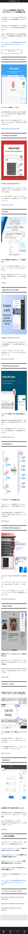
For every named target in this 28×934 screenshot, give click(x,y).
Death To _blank (5, 753)
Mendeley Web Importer (8, 437)
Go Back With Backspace (8, 599)
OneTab (3, 283)
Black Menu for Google (7, 359)
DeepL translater (6, 867)
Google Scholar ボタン (7, 855)
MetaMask (4, 829)
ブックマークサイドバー (8, 848)
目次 (10, 51)
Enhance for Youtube (7, 204)
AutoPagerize (5, 521)
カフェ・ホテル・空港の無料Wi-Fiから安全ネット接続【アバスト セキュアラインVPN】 (13, 44)
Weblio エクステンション (8, 861)
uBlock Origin (5, 677)
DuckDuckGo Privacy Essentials (10, 128)
